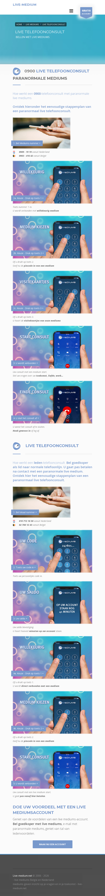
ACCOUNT (86, 12)
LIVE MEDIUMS (32, 24)
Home (19, 24)
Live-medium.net (22, 875)
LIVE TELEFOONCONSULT (54, 24)
